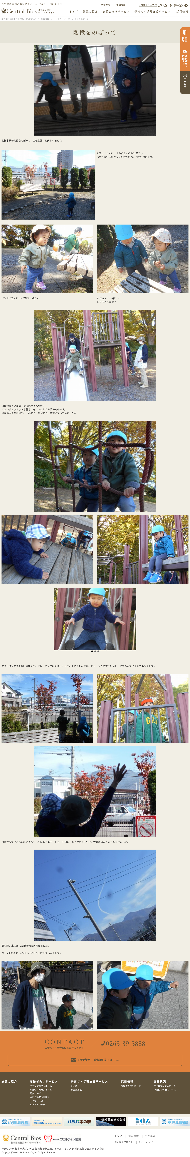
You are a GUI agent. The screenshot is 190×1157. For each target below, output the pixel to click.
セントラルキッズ (62, 19)
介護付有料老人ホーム (41, 1089)
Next (132, 619)
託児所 (74, 1085)
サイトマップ (146, 1142)
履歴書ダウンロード (131, 1085)
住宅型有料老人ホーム (41, 1085)
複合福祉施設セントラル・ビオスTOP (19, 19)
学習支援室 (76, 1089)
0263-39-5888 (174, 5)
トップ (73, 11)
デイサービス (36, 1100)
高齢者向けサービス (116, 11)
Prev (57, 619)
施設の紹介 (90, 11)
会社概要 (120, 4)
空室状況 (160, 1081)
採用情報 (182, 11)
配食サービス (36, 1093)
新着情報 (105, 4)
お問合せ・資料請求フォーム (95, 1060)
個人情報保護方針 (123, 1142)
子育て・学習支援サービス (152, 11)
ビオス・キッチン (38, 1104)
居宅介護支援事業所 (40, 1097)
